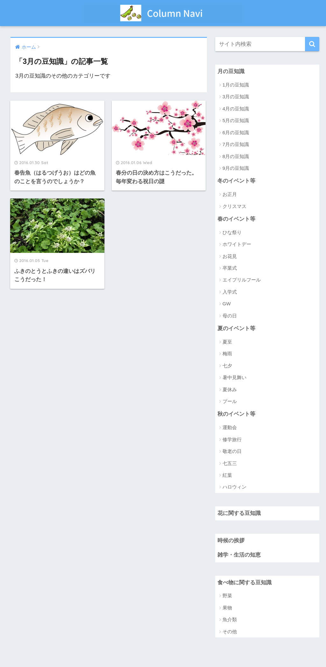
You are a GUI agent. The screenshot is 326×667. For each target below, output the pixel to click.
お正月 (230, 194)
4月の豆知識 (236, 108)
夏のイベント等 (236, 328)
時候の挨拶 (230, 541)
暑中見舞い (234, 377)
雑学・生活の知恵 (239, 555)
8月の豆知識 (236, 156)
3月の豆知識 (236, 96)
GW (227, 303)
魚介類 (230, 619)
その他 (230, 631)
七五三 (230, 463)
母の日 (230, 315)
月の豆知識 (230, 71)
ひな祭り (232, 232)
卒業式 (230, 268)
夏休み (230, 389)
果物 (227, 607)
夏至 (227, 341)
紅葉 (227, 475)
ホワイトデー (237, 244)
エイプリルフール (242, 279)
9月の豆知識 (236, 168)
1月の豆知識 (236, 84)
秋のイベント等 (236, 414)
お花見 (230, 256)
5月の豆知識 (236, 120)
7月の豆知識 (236, 144)
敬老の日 (232, 451)
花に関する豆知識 (239, 513)
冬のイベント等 (236, 181)
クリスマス (234, 206)
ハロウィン (234, 487)
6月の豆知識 (236, 132)
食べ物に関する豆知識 (244, 583)
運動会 (230, 427)
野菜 (227, 595)
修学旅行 (232, 439)
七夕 (227, 365)
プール (230, 401)
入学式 (230, 292)
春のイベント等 (236, 219)
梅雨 (227, 353)
